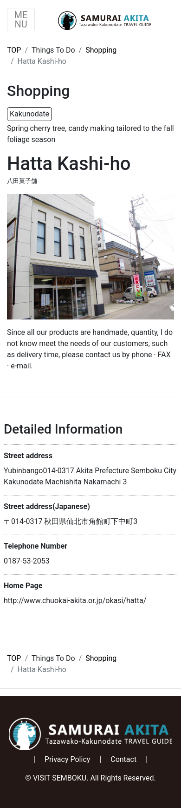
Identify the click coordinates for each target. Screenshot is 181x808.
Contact (123, 759)
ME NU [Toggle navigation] (21, 19)
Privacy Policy (67, 759)
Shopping (100, 50)
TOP (14, 50)
